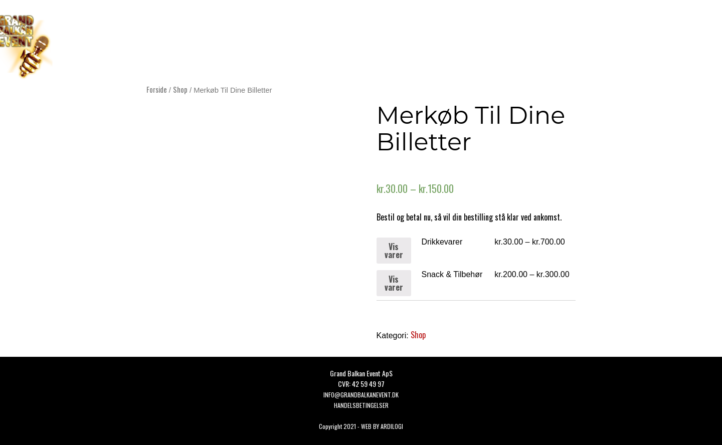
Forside (156, 89)
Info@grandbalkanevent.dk (361, 394)
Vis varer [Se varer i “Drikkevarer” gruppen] (394, 251)
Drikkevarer (441, 242)
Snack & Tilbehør (451, 274)
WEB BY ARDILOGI (382, 426)
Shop (180, 89)
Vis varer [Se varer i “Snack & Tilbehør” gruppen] (394, 283)
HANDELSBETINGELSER (361, 405)
